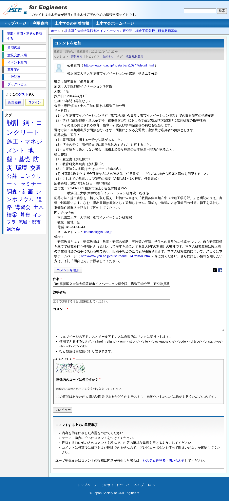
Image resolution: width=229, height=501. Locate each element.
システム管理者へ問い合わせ (164, 460)
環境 (21, 168)
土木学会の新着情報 (72, 23)
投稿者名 (59, 292)
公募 (12, 176)
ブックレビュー (18, 84)
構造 (128, 56)
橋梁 (12, 215)
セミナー (31, 184)
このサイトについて (115, 485)
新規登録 (14, 102)
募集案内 (76, 56)
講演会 (13, 228)
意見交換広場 (17, 55)
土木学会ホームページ (115, 23)
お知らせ (108, 56)
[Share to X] (215, 270)
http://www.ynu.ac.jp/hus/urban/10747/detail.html (119, 65)
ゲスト (23, 94)
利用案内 (40, 23)
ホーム (56, 31)
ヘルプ (139, 485)
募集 (25, 215)
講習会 (23, 207)
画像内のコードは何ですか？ (77, 379)
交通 (35, 168)
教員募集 (137, 56)
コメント (59, 309)
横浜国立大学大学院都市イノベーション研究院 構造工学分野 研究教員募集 (120, 31)
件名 (56, 279)
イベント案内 (17, 62)
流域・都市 (29, 222)
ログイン (34, 102)
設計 (13, 122)
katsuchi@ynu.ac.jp (98, 232)
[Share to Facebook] (220, 270)
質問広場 (13, 48)
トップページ (14, 23)
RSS (151, 485)
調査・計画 (20, 191)
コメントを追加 (68, 270)
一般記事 (13, 77)
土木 (38, 207)
